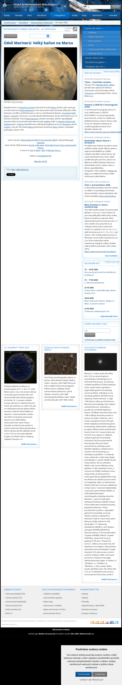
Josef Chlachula (104, 79)
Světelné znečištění (51, 593)
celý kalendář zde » (109, 316)
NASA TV (9, 613)
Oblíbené (92, 32)
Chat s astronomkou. (107, 196)
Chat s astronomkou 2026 (97, 185)
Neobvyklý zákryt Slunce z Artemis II (98, 141)
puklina (47, 121)
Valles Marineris (27, 110)
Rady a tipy (48, 601)
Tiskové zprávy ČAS (13, 597)
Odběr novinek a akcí (96, 324)
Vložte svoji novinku (111, 71)
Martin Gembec (104, 101)
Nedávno (8, 124)
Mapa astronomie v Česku (54, 609)
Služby (75, 15)
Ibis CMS (75, 633)
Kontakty (113, 15)
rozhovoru (89, 93)
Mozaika (66, 124)
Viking (55, 127)
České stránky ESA (13, 609)
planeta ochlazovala (66, 121)
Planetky (85, 601)
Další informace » (29, 444)
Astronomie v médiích (52, 605)
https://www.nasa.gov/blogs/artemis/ (100, 251)
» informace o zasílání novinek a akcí (100, 339)
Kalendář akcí (92, 263)
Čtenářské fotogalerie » (96, 62)
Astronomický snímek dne (42, 22)
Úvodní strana (10, 22)
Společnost (97, 15)
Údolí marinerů (32, 118)
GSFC (43, 150)
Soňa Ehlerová (103, 182)
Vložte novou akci (112, 262)
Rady (84, 15)
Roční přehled (94, 41)
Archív (91, 45)
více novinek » (111, 255)
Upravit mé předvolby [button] (91, 679)
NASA (38, 150)
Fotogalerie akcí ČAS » (95, 66)
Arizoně (14, 116)
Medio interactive (47, 633)
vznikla (7, 127)
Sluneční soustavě (27, 107)
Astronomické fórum (52, 613)
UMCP (54, 140)
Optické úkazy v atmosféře (93, 605)
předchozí (11, 36)
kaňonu (21, 124)
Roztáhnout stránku (69, 29)
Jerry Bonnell (46, 140)
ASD (31, 150)
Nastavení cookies (61, 629)
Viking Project (17, 102)
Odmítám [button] (100, 674)
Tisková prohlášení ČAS (15, 593)
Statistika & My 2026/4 (105, 85)
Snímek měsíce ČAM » (95, 58)
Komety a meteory (89, 613)
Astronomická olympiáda (15, 601)
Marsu (54, 107)
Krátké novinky (93, 73)
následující (69, 36)
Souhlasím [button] (84, 674)
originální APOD (44, 156)
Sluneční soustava (89, 609)
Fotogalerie (60, 15)
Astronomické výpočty (52, 597)
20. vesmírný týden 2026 (16, 347)
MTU (37, 140)
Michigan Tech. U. (54, 150)
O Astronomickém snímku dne (102, 49)
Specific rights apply (36, 145)
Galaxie (85, 597)
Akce (29, 15)
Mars (13, 169)
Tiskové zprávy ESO (13, 605)
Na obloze (41, 15)
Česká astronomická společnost (21, 621)
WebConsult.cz (87, 633)
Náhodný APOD (40, 161)
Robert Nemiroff (27, 140)
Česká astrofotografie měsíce (56, 348)
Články (7, 15)
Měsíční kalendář (96, 36)
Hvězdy (85, 593)
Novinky (18, 15)
